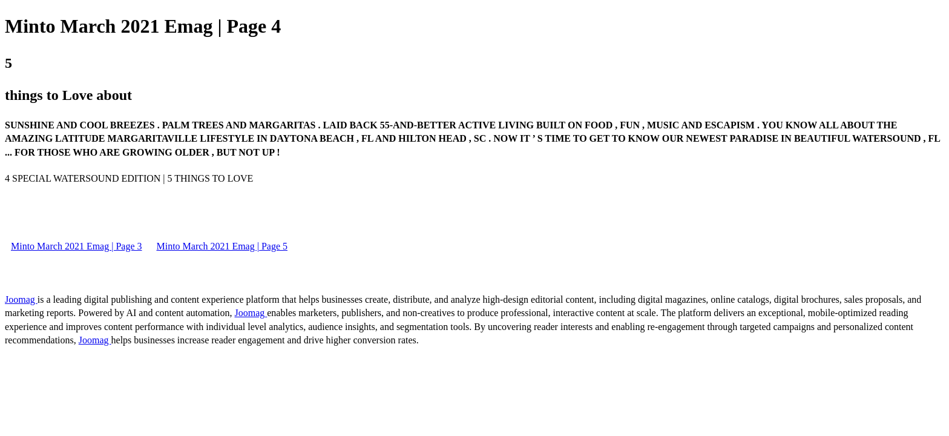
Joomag (21, 299)
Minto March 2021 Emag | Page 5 (222, 246)
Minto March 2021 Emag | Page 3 (76, 246)
